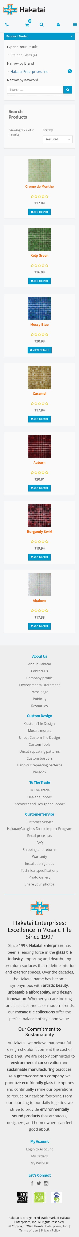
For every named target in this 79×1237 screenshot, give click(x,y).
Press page (39, 692)
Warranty (39, 856)
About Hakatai (39, 664)
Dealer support (39, 797)
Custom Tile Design (39, 723)
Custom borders (40, 758)
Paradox (39, 772)
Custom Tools (39, 744)
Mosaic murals (39, 730)
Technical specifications (39, 870)
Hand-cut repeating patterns (39, 765)
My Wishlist (39, 1163)
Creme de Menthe (39, 186)
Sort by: (48, 130)
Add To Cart (39, 211)
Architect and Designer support (40, 804)
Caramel (39, 393)
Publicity (39, 699)
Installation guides (39, 863)
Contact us (39, 671)
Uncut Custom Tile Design (39, 737)
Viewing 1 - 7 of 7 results (21, 132)
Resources (39, 705)
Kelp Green (39, 255)
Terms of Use (28, 1230)
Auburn (39, 462)
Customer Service (39, 822)
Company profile (39, 678)
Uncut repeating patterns (39, 751)
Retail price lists (39, 835)
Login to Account (39, 1149)
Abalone (39, 600)
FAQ (39, 842)
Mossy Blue (39, 324)
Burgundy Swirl (39, 531)
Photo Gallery (39, 877)
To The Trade (39, 790)
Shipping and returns (39, 849)
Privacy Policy (50, 1230)
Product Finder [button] (17, 36)
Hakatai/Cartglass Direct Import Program (39, 828)
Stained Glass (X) (24, 55)
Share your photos (39, 884)
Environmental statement (39, 685)
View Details (39, 350)
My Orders (39, 1156)
